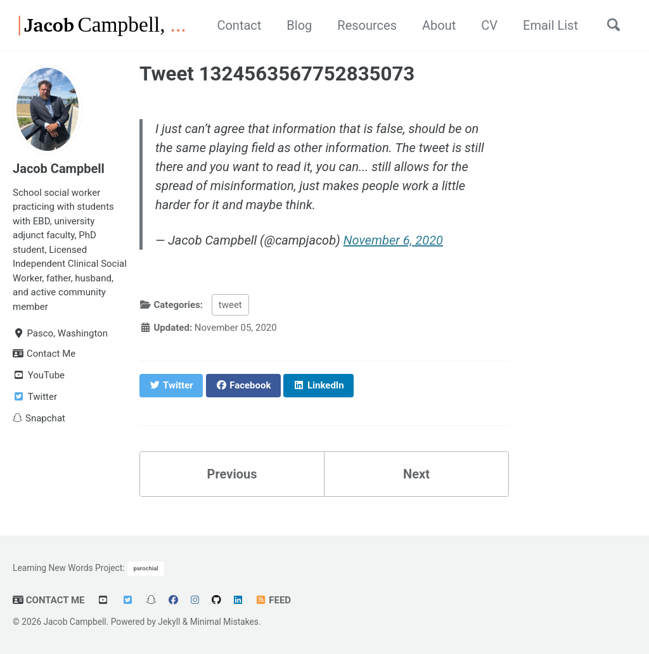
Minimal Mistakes (224, 622)
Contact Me (49, 600)
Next (416, 474)
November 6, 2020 (393, 240)
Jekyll (169, 622)
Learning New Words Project (67, 567)
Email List (550, 25)
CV (489, 25)
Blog (299, 25)
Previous (232, 474)
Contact (239, 25)
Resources (367, 25)
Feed (273, 600)
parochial (146, 568)
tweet (230, 305)
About (439, 25)
